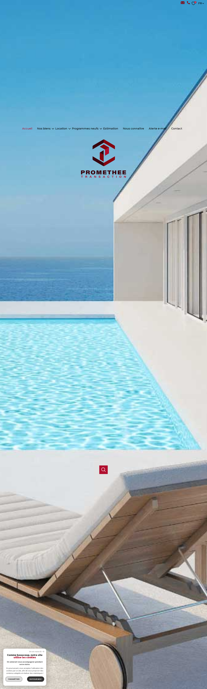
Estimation (110, 128)
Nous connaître (133, 128)
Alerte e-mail (157, 128)
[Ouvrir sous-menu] (53, 128)
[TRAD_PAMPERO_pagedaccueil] (103, 179)
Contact (176, 128)
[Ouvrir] (103, 459)
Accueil (27, 128)
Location (61, 128)
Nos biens (44, 128)
